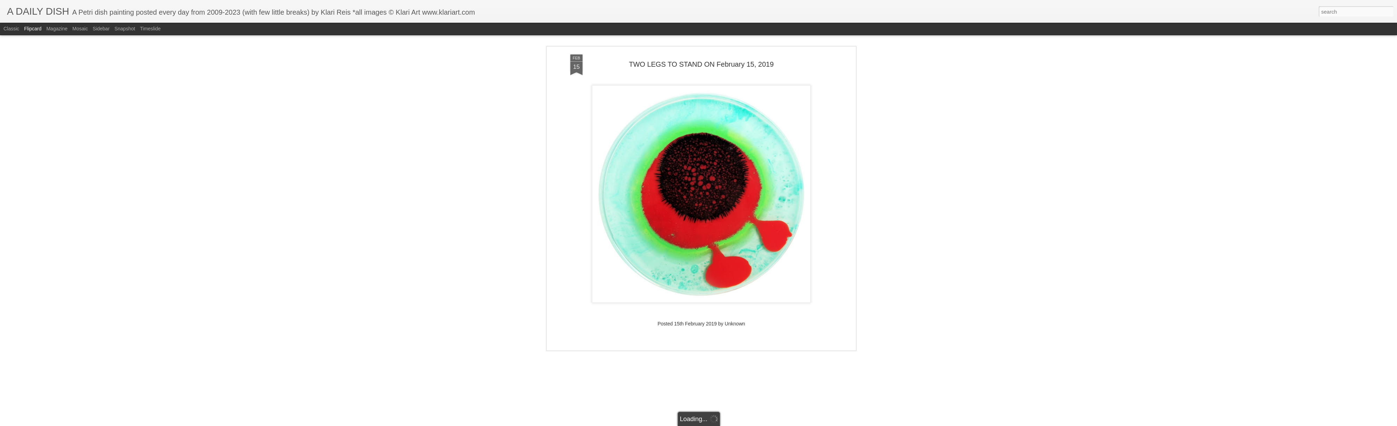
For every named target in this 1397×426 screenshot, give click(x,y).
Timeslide (150, 28)
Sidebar (101, 28)
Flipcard (33, 28)
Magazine (57, 28)
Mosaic (80, 28)
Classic (11, 28)
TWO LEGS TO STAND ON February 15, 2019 (701, 52)
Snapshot (125, 28)
